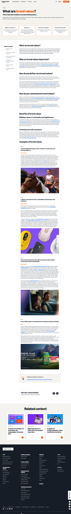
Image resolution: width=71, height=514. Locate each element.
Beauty (40, 458)
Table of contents (8, 46)
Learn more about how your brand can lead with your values (39, 379)
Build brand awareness (6, 456)
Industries (41, 454)
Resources (59, 460)
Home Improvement (42, 472)
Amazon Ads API (24, 492)
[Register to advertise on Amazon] (35, 377)
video (51, 105)
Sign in (59, 1)
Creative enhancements (25, 463)
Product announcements (62, 458)
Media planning (23, 458)
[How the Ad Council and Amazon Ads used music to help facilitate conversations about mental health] (24, 264)
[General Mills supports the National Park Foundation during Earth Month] (23, 324)
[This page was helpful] (57, 393)
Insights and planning (25, 454)
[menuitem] (8, 477)
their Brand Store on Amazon (43, 219)
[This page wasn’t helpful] (54, 393)
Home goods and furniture (43, 471)
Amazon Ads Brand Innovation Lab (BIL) (41, 266)
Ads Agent (23, 499)
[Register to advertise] (10, 28)
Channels (41, 483)
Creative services (24, 465)
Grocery (40, 467)
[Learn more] (24, 153)
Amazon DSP (23, 488)
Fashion (40, 463)
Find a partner (60, 469)
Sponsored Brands (6, 474)
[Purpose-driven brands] (60, 28)
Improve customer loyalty (7, 463)
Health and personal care (43, 469)
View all (4, 483)
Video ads (4, 477)
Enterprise (23, 1)
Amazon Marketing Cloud (25, 490)
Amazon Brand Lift (24, 476)
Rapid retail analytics (24, 483)
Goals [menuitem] (4, 454)
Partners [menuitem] (60, 467)
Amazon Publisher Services (25, 494)
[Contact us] (27, 28)
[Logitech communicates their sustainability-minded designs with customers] (24, 204)
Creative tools (23, 467)
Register (66, 1)
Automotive (41, 456)
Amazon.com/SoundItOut (39, 269)
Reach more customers (7, 458)
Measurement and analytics (25, 471)
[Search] (56, 1)
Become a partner (61, 471)
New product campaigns (25, 497)
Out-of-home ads (6, 481)
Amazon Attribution (24, 474)
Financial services (42, 465)
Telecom (40, 476)
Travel (40, 480)
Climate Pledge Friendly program (34, 220)
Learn (35, 1)
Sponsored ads (5, 470)
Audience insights (24, 456)
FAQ (58, 463)
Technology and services (26, 487)
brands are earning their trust (30, 137)
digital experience (34, 280)
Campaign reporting (24, 479)
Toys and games (42, 478)
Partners (30, 1)
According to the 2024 (46, 84)
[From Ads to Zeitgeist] (44, 28)
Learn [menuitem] (59, 454)
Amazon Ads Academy (61, 456)
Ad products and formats (6, 468)
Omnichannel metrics (24, 481)
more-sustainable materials (38, 98)
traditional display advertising (38, 106)
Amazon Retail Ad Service (25, 496)
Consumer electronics (43, 460)
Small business (15, 1)
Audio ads (4, 479)
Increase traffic (5, 460)
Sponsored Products (6, 472)
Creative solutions (25, 462)
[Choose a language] (8, 449)
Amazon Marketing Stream (25, 477)
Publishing (41, 474)
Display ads (5, 476)
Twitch (45, 161)
